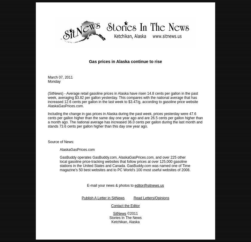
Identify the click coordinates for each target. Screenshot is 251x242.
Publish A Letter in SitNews (103, 198)
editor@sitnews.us (149, 185)
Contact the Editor (125, 206)
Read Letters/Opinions (151, 198)
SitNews (119, 214)
